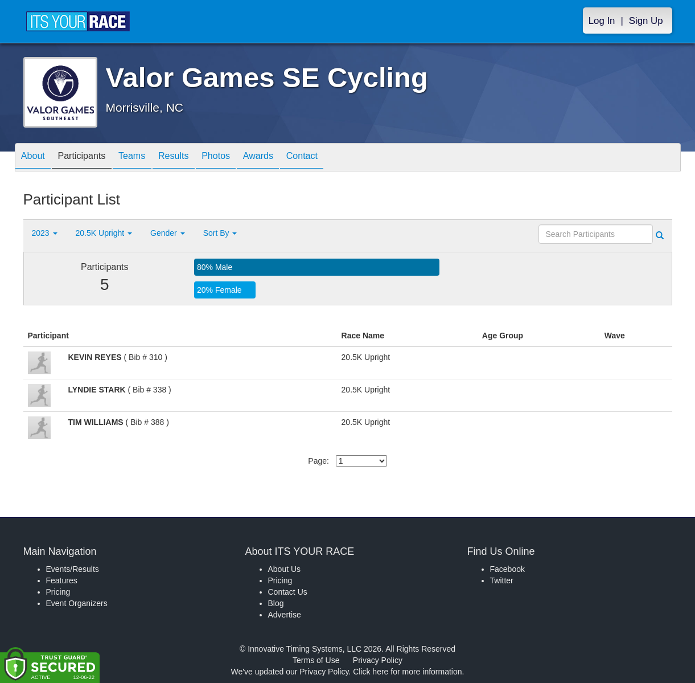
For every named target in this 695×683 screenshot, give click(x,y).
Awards (295, 158)
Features (61, 580)
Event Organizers (77, 603)
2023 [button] (44, 233)
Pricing (58, 591)
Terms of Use (316, 660)
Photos (246, 158)
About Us (284, 569)
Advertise (284, 614)
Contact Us (287, 591)
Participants (92, 158)
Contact (345, 158)
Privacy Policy (377, 660)
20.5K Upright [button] (104, 233)
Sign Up (646, 20)
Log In (602, 20)
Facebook (507, 569)
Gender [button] (167, 233)
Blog (276, 603)
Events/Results (72, 569)
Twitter (501, 580)
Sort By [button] (220, 233)
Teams (149, 158)
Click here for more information (407, 671)
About (36, 158)
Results (197, 158)
